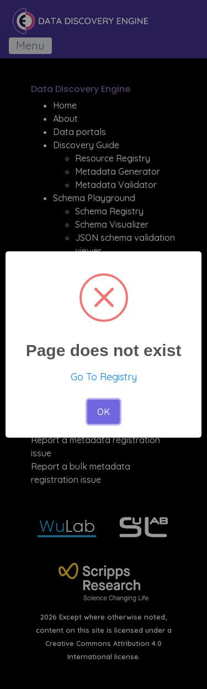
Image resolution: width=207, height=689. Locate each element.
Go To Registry (104, 376)
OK (103, 411)
